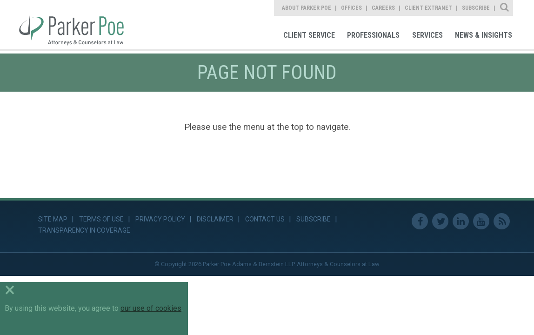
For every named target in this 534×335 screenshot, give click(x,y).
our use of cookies (150, 308)
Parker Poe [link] (77, 24)
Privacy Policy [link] (160, 219)
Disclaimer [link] (215, 219)
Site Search (505, 8)
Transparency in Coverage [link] (84, 230)
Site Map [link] (52, 219)
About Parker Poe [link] (306, 8)
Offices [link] (351, 8)
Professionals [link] (373, 35)
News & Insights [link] (483, 35)
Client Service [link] (309, 35)
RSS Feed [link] (502, 221)
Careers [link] (383, 8)
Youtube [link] (481, 221)
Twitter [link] (440, 221)
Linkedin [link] (461, 221)
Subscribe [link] (476, 8)
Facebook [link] (420, 221)
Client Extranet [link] (428, 8)
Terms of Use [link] (101, 219)
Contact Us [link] (265, 219)
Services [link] (427, 35)
